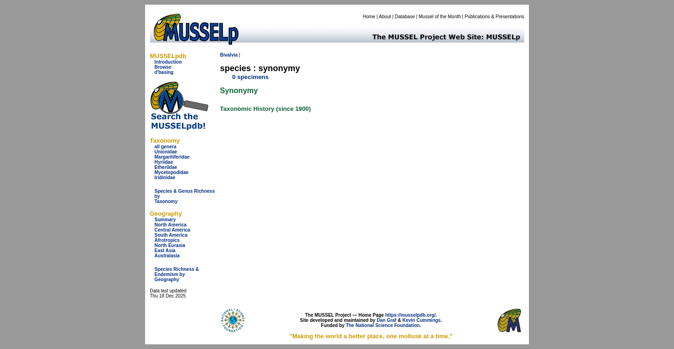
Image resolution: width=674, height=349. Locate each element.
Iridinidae (164, 177)
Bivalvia (229, 55)
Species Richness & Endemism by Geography (176, 274)
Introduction (168, 62)
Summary (165, 219)
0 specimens (250, 76)
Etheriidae (165, 167)
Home (369, 16)
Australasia (167, 255)
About (385, 16)
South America (170, 235)
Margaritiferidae (172, 157)
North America (170, 224)
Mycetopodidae (171, 172)
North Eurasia (169, 245)
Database (405, 16)
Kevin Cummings (422, 320)
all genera (165, 146)
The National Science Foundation (383, 325)
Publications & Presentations (494, 16)
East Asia (165, 250)
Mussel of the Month (440, 16)
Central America (172, 230)
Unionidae (165, 151)
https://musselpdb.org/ (410, 315)
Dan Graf (386, 320)
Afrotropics (167, 240)
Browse (162, 67)
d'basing (164, 72)
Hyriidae (163, 162)
